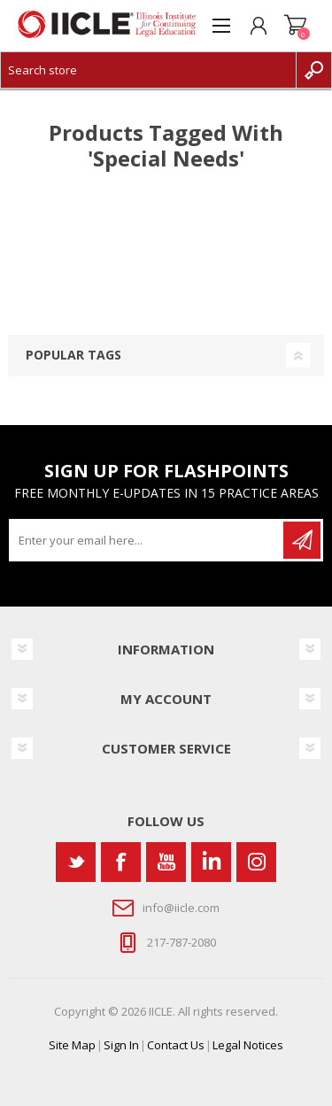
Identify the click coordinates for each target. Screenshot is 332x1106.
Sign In (121, 1045)
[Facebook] (121, 862)
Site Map (72, 1045)
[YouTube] (166, 862)
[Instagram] (256, 862)
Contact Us (176, 1045)
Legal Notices (247, 1045)
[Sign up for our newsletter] (147, 540)
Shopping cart (295, 25)
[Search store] (148, 70)
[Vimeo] (211, 862)
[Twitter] (76, 862)
